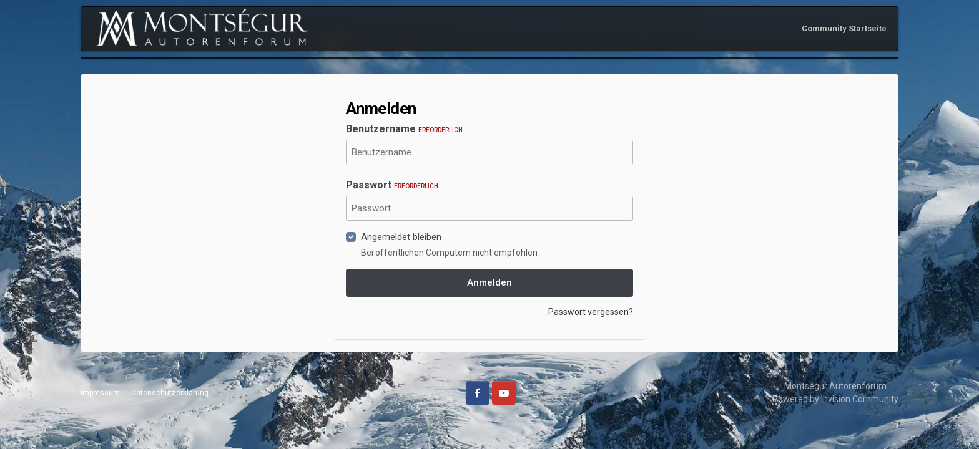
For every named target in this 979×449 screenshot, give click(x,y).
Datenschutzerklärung (170, 393)
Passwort (392, 185)
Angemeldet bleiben (401, 237)
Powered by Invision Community (835, 399)
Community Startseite (844, 28)
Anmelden (489, 282)
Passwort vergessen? (590, 312)
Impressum (100, 393)
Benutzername (404, 129)
